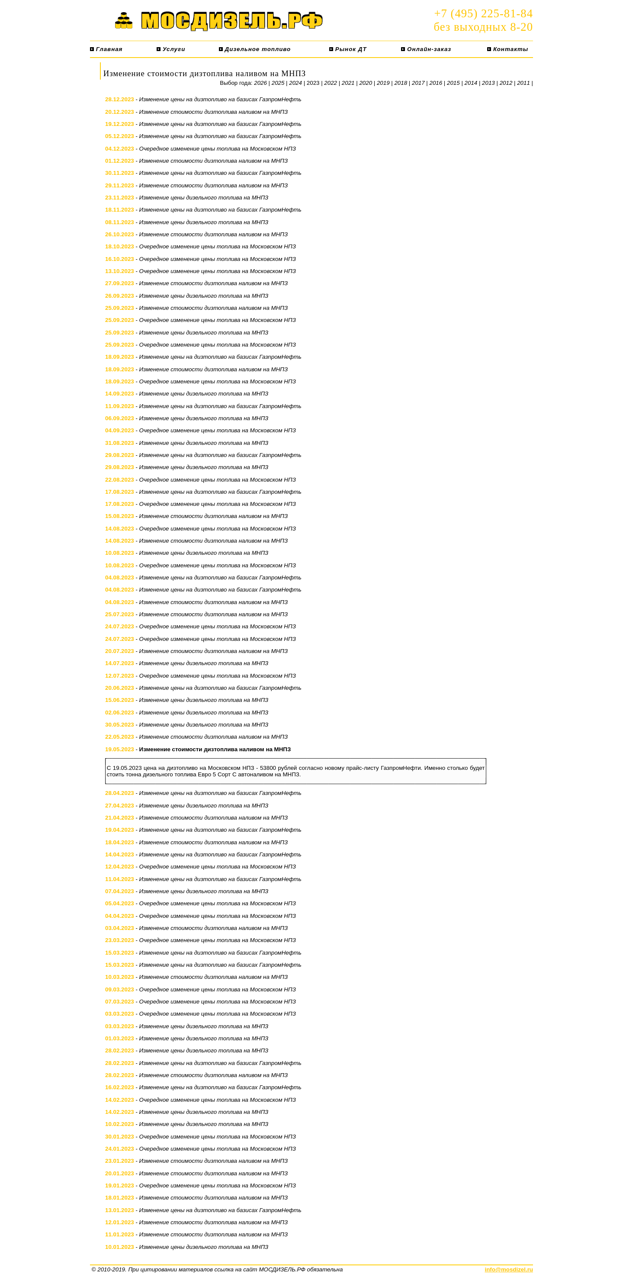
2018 (400, 83)
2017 (418, 83)
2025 (278, 83)
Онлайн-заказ (426, 49)
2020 (365, 83)
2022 (330, 83)
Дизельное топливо (255, 49)
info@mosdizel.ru (509, 1269)
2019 (383, 83)
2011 (523, 83)
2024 (295, 83)
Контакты (507, 49)
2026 (260, 83)
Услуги (171, 49)
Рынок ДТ (347, 49)
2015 (453, 83)
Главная (106, 49)
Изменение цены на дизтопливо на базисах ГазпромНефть (220, 99)
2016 (436, 83)
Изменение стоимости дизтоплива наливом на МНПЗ (213, 112)
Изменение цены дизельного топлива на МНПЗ (204, 197)
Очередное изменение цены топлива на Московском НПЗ (217, 148)
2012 (506, 83)
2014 (471, 83)
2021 (348, 83)
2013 (488, 83)
